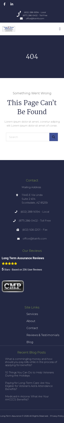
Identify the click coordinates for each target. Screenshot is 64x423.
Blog (29, 342)
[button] (59, 29)
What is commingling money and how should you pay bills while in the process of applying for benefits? (31, 362)
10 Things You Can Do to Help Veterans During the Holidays (29, 374)
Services (32, 314)
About (30, 321)
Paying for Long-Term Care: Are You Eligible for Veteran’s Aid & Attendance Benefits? (29, 386)
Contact (32, 328)
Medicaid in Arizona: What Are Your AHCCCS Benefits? (27, 398)
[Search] (53, 137)
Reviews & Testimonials (42, 335)
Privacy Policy (57, 416)
